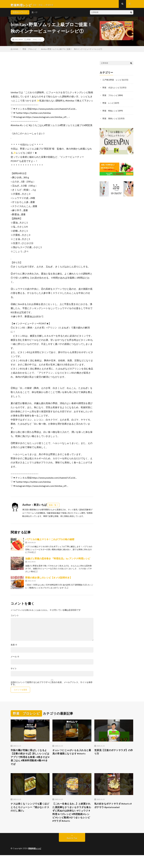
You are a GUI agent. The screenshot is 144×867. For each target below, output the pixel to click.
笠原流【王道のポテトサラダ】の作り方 (113, 754)
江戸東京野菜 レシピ (113, 82)
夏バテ (35, 14)
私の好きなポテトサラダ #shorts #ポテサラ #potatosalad (109, 812)
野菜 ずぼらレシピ (112, 89)
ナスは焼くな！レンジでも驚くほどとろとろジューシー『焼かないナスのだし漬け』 (29, 812)
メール (15, 659)
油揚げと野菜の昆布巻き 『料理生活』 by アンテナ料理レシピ (57, 560)
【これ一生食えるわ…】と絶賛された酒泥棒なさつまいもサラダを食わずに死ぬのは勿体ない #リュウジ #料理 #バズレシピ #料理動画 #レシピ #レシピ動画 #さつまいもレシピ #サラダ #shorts (71, 820)
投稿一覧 (52, 507)
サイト (14, 671)
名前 (14, 647)
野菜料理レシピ (35, 860)
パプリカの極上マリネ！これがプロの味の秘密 (49, 541)
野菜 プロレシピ (34, 42)
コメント (15, 618)
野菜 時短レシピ (111, 112)
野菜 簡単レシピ (111, 120)
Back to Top (72, 850)
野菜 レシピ (109, 105)
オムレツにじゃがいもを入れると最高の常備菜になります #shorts (71, 756)
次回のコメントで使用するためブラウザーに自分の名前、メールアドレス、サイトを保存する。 (51, 686)
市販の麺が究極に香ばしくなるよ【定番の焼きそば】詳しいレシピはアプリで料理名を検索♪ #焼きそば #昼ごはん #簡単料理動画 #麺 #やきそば (30, 760)
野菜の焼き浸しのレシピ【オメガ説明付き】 (48, 579)
